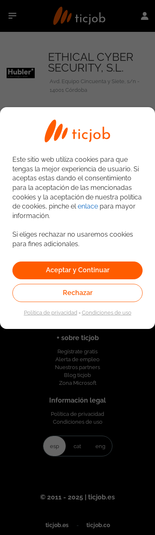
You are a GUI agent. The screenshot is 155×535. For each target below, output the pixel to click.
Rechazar (78, 293)
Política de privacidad (50, 312)
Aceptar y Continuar (78, 270)
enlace (88, 206)
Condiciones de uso (106, 312)
